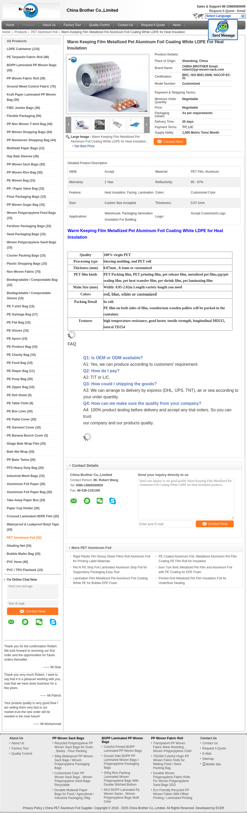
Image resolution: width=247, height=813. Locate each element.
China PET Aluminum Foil (62, 808)
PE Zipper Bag (17, 387)
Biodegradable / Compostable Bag (32, 280)
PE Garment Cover (20, 427)
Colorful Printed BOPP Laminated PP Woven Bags (123, 749)
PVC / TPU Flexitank (21, 570)
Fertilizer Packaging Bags (26, 226)
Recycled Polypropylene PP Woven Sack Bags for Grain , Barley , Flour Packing (74, 747)
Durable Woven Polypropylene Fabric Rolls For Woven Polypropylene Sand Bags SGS (171, 779)
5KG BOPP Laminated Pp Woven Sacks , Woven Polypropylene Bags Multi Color (122, 795)
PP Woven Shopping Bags (26, 132)
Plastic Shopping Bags (24, 263)
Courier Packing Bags (23, 255)
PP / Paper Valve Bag (22, 188)
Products (28, 25)
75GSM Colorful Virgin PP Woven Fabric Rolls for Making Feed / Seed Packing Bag (171, 762)
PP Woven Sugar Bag (22, 205)
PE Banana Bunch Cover (25, 435)
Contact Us (125, 25)
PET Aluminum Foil (44, 32)
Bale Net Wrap (17, 452)
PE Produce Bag (19, 347)
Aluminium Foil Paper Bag (26, 492)
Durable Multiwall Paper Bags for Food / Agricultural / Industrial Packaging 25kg (74, 794)
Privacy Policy (32, 808)
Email (241, 11)
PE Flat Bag (15, 322)
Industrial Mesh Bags (22, 476)
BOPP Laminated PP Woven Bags (31, 65)
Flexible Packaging (21, 116)
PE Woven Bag (18, 180)
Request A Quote (221, 11)
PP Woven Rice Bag (21, 172)
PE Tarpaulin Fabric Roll (25, 57)
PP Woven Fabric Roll (23, 78)
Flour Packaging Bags (23, 196)
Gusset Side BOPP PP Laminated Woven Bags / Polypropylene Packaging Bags (121, 761)
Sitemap (208, 759)
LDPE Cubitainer (19, 49)
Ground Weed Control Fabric (28, 86)
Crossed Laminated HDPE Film (30, 516)
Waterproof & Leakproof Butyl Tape (33, 524)
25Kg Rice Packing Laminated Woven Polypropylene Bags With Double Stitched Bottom (121, 778)
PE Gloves (14, 330)
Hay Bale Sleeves (19, 156)
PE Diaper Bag (17, 371)
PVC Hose (14, 562)
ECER (220, 808)
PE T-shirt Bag (17, 306)
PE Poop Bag (16, 379)
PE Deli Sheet (17, 395)
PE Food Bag (16, 363)
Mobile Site (211, 764)
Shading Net (16, 546)
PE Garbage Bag (19, 314)
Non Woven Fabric (20, 272)
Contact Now (32, 611)
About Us (49, 25)
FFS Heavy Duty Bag (22, 468)
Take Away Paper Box (23, 500)
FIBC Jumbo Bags (20, 108)
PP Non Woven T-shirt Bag (26, 124)
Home (10, 25)
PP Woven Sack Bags (22, 164)
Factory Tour (72, 25)
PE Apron (14, 338)
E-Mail (206, 753)
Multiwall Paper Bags (22, 148)
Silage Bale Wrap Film (23, 443)
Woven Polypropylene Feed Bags (31, 213)
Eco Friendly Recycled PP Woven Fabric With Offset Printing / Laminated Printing (172, 794)
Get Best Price (84, 146)
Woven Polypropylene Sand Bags (31, 242)
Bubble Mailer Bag (20, 554)
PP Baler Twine (18, 460)
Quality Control (99, 25)
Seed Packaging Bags (23, 234)
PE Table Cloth (18, 403)
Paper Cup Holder (20, 508)
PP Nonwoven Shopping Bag (28, 140)
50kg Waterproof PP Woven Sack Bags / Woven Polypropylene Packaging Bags (74, 762)
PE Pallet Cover (18, 419)
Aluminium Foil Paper (23, 484)
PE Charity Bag (18, 355)
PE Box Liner (16, 411)
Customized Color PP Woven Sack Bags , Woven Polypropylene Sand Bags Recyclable (73, 779)
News (177, 25)
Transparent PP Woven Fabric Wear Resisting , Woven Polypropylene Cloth (172, 747)
